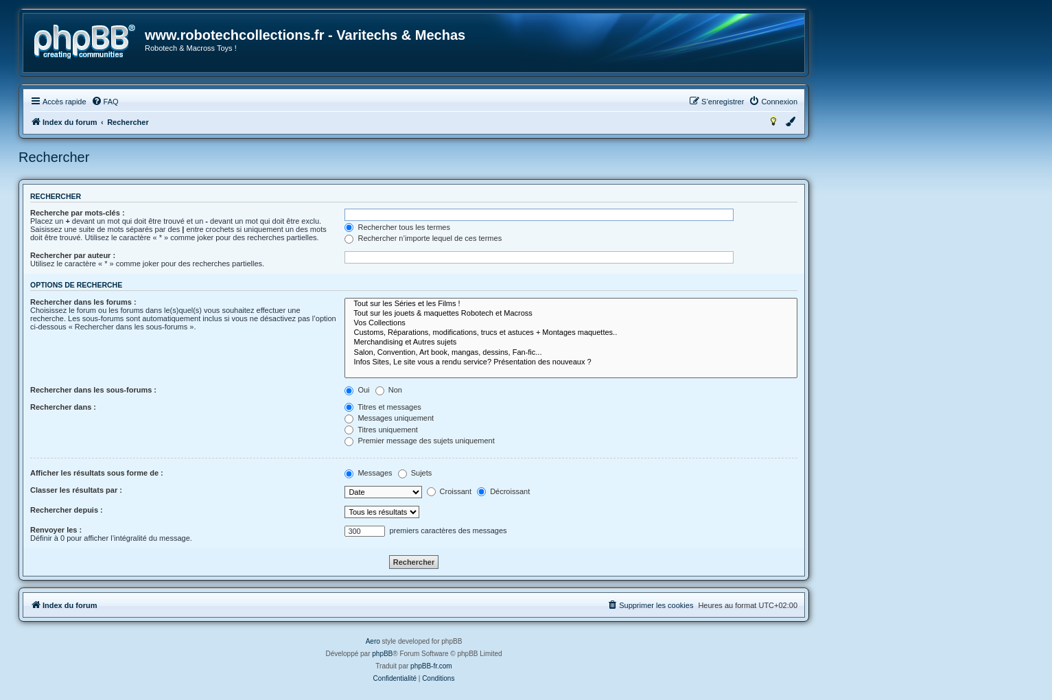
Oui (356, 390)
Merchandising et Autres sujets (571, 342)
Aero (373, 641)
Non (388, 390)
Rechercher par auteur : (72, 255)
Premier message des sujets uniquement (419, 440)
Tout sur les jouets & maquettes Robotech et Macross (571, 313)
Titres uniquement (381, 429)
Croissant (449, 491)
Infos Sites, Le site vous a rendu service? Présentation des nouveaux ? (571, 362)
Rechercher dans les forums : (83, 302)
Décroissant (503, 491)
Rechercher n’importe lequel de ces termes (423, 238)
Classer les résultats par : (76, 490)
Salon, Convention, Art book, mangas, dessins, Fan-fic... (571, 353)
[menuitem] (105, 101)
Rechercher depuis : (66, 510)
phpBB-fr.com (431, 666)
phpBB (382, 653)
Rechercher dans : (63, 407)
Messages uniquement (389, 418)
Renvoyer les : (56, 530)
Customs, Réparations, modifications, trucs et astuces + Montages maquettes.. (571, 333)
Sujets (415, 473)
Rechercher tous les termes (397, 227)
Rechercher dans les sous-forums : (93, 390)
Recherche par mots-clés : (77, 213)
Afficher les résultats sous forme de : (96, 473)
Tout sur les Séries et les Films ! (571, 304)
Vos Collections (571, 323)
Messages (368, 473)
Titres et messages (382, 407)
